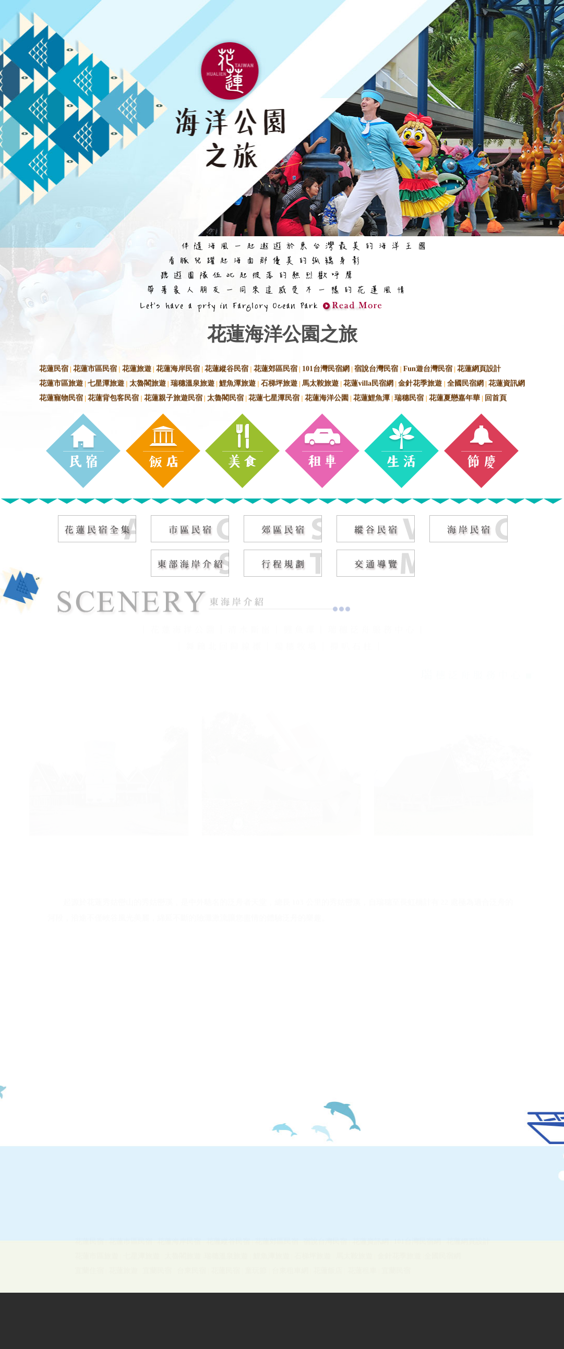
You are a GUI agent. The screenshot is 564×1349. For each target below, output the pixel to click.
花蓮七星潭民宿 (273, 396)
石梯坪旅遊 (279, 382)
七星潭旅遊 (106, 382)
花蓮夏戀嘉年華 (454, 396)
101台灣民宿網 (326, 367)
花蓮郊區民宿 (275, 367)
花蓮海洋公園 (327, 396)
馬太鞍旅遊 (320, 382)
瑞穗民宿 (409, 396)
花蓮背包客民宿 (113, 396)
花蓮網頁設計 (479, 367)
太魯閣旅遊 (147, 382)
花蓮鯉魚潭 (371, 396)
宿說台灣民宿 (376, 367)
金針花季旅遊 (420, 382)
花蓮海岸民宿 (178, 367)
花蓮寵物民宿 (61, 396)
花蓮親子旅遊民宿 (173, 396)
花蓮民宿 (53, 367)
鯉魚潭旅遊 (237, 382)
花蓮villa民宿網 (368, 382)
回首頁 (496, 396)
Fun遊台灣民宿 (427, 367)
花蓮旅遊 (136, 367)
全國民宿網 (465, 382)
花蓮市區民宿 (95, 367)
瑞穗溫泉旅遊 (192, 382)
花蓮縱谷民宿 (226, 367)
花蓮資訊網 (506, 382)
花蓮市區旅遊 (61, 382)
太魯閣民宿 (225, 396)
